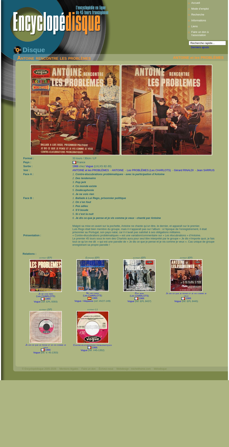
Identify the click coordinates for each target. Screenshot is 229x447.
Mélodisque (160, 368)
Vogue (89, 166)
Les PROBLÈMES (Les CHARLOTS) (149, 170)
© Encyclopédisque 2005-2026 (39, 368)
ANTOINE (118, 170)
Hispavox (88, 301)
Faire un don (89, 368)
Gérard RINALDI (184, 170)
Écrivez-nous (106, 368)
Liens (194, 26)
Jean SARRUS (206, 170)
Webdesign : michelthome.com (133, 368)
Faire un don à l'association (200, 33)
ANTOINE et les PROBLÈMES (198, 58)
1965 (48, 298)
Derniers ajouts (200, 47)
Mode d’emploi (200, 8)
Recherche (197, 14)
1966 (75, 166)
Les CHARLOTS (45, 296)
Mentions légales (69, 368)
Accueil (195, 2)
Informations (198, 20)
